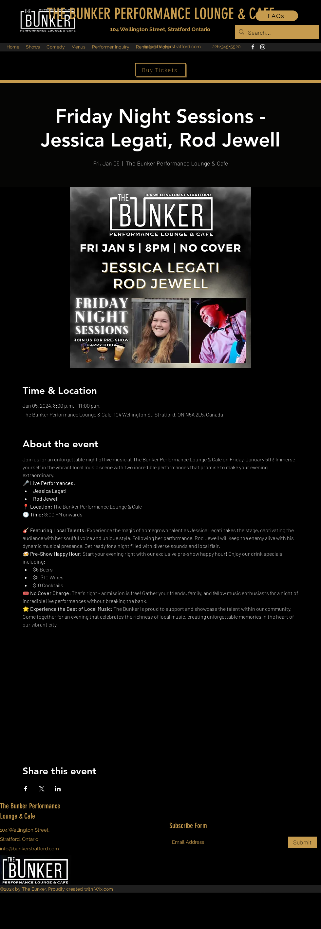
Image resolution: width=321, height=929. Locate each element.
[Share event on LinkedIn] (58, 788)
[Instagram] (262, 47)
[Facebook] (253, 47)
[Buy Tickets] (160, 69)
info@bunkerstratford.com (173, 46)
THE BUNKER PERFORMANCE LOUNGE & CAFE (160, 14)
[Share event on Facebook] (26, 788)
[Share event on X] (42, 788)
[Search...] (276, 33)
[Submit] (302, 842)
